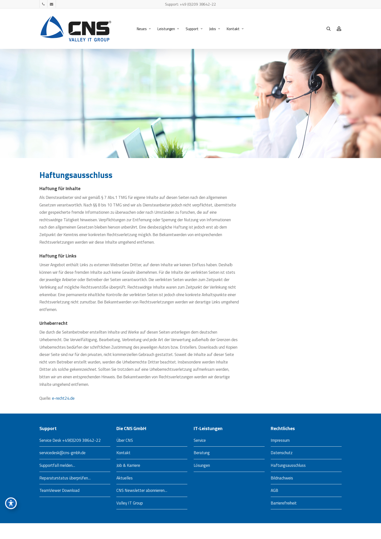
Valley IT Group (129, 503)
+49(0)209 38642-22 (81, 440)
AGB (274, 490)
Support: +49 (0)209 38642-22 (190, 4)
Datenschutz (282, 453)
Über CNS (124, 440)
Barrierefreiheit (284, 503)
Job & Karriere (128, 465)
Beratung (202, 453)
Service (200, 440)
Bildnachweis (282, 478)
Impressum (280, 440)
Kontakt (123, 453)
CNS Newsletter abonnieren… (141, 490)
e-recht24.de (63, 398)
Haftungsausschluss (288, 465)
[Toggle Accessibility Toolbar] (11, 503)
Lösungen (202, 465)
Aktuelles (124, 478)
